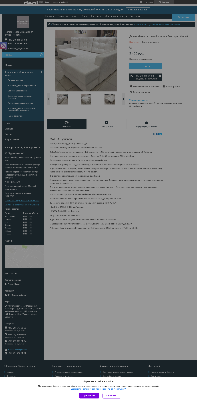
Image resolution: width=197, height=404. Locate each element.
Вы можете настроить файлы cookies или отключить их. (97, 389)
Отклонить (112, 395)
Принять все (89, 395)
